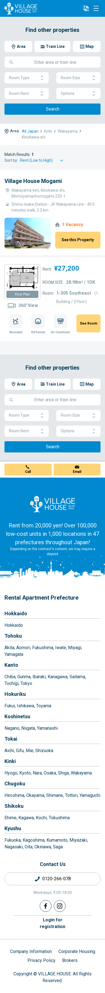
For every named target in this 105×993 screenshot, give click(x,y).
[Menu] (96, 8)
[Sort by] (42, 160)
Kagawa (26, 817)
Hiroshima (14, 795)
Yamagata (13, 654)
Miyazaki (78, 840)
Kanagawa (57, 676)
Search (52, 109)
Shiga (63, 773)
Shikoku (14, 806)
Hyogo (10, 773)
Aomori (23, 647)
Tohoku (13, 636)
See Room (88, 323)
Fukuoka (12, 840)
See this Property (78, 240)
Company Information (31, 951)
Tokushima (59, 817)
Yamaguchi (90, 795)
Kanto (11, 665)
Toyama (43, 705)
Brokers (70, 960)
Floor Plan (22, 294)
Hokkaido (15, 613)
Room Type (26, 78)
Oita (28, 846)
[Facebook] (46, 906)
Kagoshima (34, 840)
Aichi (9, 750)
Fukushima (42, 647)
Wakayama (81, 773)
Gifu (20, 750)
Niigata (28, 728)
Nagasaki (13, 846)
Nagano (11, 728)
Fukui (9, 705)
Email (77, 472)
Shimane (54, 795)
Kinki (10, 761)
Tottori (71, 795)
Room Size (78, 78)
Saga (58, 846)
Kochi (41, 817)
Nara (37, 773)
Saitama (77, 676)
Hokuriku (15, 694)
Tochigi (11, 683)
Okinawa (42, 846)
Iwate (60, 647)
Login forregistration (52, 923)
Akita (9, 647)
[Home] (52, 504)
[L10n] (85, 8)
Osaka (50, 773)
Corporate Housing (77, 951)
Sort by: (11, 160)
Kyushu (12, 828)
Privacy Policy (41, 960)
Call (28, 472)
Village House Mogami (33, 181)
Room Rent (26, 93)
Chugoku (14, 784)
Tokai (10, 739)
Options (78, 93)
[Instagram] (60, 906)
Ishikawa (25, 705)
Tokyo (26, 683)
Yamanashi (47, 728)
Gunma (24, 676)
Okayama (35, 795)
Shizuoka (44, 750)
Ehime (10, 817)
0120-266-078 (56, 878)
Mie (29, 750)
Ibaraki (39, 676)
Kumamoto (56, 840)
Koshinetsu (17, 716)
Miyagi (74, 647)
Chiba (9, 676)
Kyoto (25, 773)
